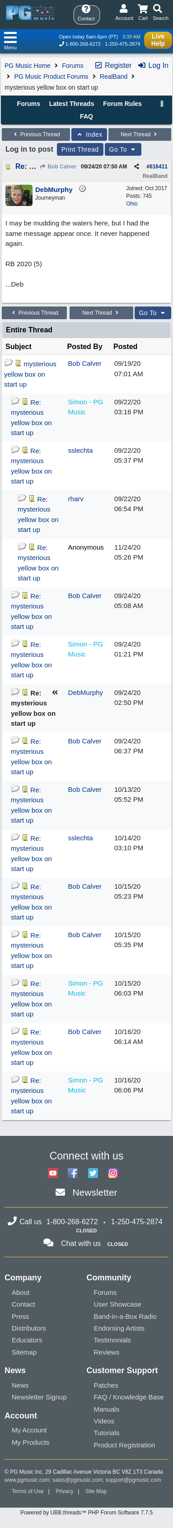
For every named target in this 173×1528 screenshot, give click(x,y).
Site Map (96, 1491)
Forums (72, 65)
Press (20, 1316)
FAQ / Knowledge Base (129, 1397)
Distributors (29, 1328)
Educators (27, 1340)
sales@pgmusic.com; (79, 1480)
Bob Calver (57, 166)
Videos (104, 1421)
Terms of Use (28, 1491)
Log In (152, 65)
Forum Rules (122, 103)
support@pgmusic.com (133, 1480)
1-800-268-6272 (83, 44)
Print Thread (80, 149)
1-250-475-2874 (122, 44)
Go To (123, 149)
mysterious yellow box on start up (30, 374)
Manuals (107, 1409)
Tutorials (107, 1433)
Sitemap (24, 1352)
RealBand (114, 76)
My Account (29, 1430)
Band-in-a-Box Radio (125, 1316)
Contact (23, 1304)
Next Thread (140, 134)
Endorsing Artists (119, 1328)
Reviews (107, 1352)
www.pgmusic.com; (28, 1480)
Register (113, 65)
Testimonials (112, 1340)
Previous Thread (36, 134)
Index (89, 134)
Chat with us (81, 1243)
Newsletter (94, 1192)
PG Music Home (28, 65)
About (20, 1292)
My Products (30, 1442)
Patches (106, 1385)
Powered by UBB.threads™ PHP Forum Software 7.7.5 (86, 1512)
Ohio (131, 204)
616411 (159, 166)
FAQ (86, 116)
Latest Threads (71, 103)
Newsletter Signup (39, 1397)
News (20, 1385)
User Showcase (117, 1304)
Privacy (64, 1491)
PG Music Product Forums (51, 76)
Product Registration (124, 1445)
